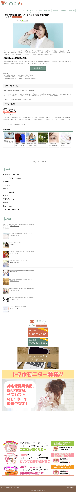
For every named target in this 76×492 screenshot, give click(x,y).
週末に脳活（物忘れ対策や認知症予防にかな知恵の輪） (21, 297)
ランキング (55, 10)
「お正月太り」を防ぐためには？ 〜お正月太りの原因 (21, 252)
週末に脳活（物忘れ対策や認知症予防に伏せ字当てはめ (21, 224)
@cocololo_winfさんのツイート (38, 162)
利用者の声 (63, 10)
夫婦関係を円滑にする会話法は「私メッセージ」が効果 (21, 270)
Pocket (19, 20)
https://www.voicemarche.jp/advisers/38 (21, 99)
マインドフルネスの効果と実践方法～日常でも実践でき (21, 288)
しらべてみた (6, 185)
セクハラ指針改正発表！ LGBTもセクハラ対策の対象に (18, 75)
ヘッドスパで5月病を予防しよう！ (17, 242)
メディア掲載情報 (38, 11)
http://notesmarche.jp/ (19, 124)
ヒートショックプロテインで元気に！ (17, 306)
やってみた (6, 188)
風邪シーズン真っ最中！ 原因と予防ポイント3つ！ (20, 233)
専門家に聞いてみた (17, 17)
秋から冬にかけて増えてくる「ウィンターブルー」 (20, 279)
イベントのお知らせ (8, 192)
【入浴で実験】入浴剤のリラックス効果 (18, 261)
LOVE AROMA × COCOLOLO (11, 174)
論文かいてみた (7, 206)
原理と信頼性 (47, 10)
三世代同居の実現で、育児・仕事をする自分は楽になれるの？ (20, 78)
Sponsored (6, 181)
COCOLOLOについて (30, 11)
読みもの (5, 202)
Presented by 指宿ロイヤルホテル (12, 178)
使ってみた (6, 195)
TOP (23, 10)
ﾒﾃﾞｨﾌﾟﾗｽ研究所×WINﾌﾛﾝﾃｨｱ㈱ (11, 209)
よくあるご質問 (71, 10)
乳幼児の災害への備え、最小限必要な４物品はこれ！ (18, 76)
